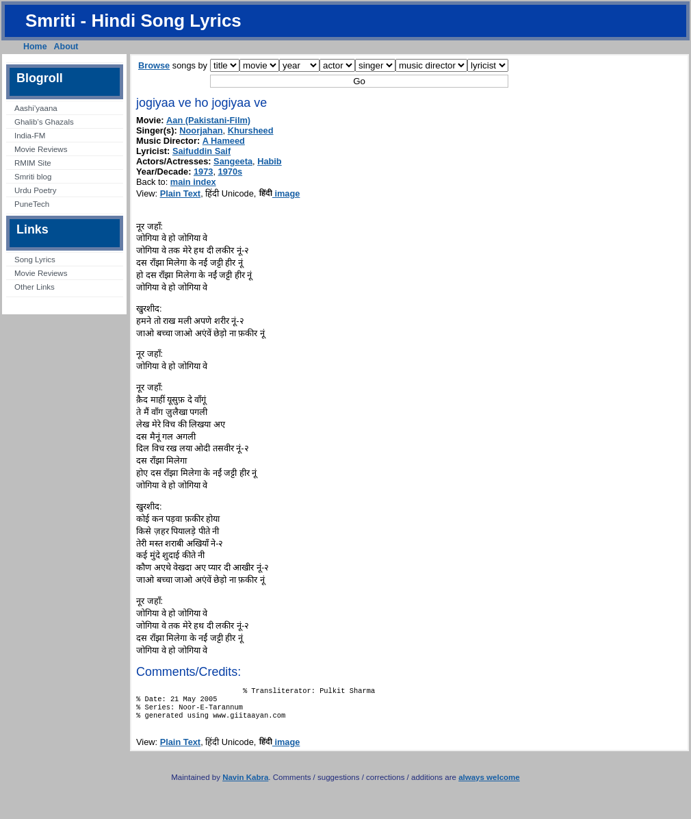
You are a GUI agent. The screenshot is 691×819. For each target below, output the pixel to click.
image (279, 193)
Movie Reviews (40, 149)
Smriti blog (32, 177)
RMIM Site (32, 163)
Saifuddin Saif (201, 151)
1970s (230, 171)
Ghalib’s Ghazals (44, 122)
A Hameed (224, 141)
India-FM (29, 135)
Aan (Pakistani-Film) (208, 120)
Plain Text (180, 193)
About (66, 46)
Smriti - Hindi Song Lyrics (133, 20)
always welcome (489, 784)
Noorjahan (200, 130)
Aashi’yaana (35, 108)
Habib (269, 161)
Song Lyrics (34, 259)
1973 (203, 171)
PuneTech (31, 204)
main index (193, 182)
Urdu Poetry (35, 190)
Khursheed (251, 130)
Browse (154, 65)
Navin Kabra (245, 784)
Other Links (34, 287)
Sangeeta (232, 161)
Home (35, 46)
